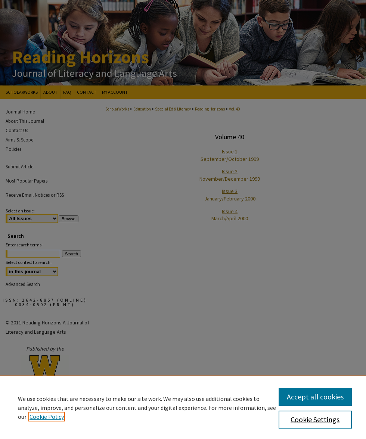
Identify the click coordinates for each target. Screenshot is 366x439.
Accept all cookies (315, 396)
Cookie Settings (315, 419)
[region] (183, 407)
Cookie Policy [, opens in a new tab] (47, 416)
